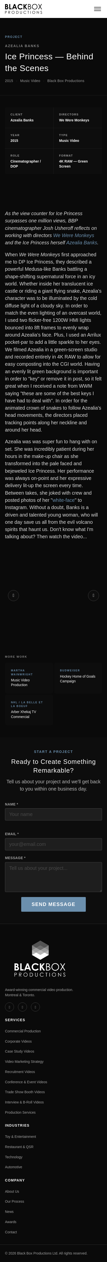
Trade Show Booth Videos (25, 1092)
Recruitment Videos (20, 1072)
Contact (11, 1232)
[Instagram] (35, 1006)
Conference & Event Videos (26, 1082)
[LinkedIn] (22, 1006)
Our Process (14, 1201)
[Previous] (13, 595)
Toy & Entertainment (20, 1137)
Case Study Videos (19, 1051)
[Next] (93, 595)
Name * (11, 804)
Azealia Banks (81, 242)
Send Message (53, 904)
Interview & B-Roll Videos (24, 1102)
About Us (12, 1191)
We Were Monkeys (73, 235)
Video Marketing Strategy (24, 1062)
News (9, 1212)
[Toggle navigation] (97, 8)
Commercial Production (23, 1031)
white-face (63, 500)
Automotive (13, 1167)
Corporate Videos (18, 1041)
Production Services (20, 1112)
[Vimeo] (9, 1006)
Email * (12, 834)
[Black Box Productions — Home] (23, 9)
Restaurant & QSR (19, 1147)
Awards (10, 1222)
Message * (15, 858)
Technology (13, 1157)
